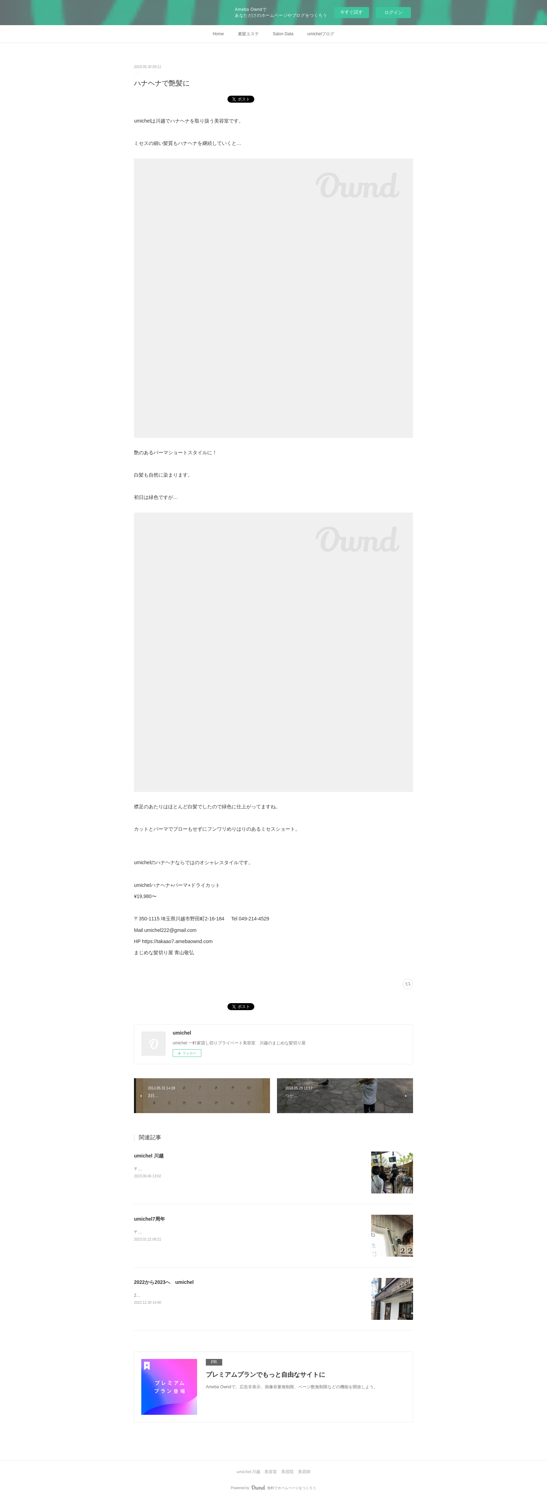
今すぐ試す (351, 12)
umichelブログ (320, 33)
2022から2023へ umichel (164, 1282)
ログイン (393, 12)
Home (218, 33)
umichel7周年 (149, 1219)
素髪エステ (248, 33)
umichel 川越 (149, 1156)
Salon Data (283, 33)
